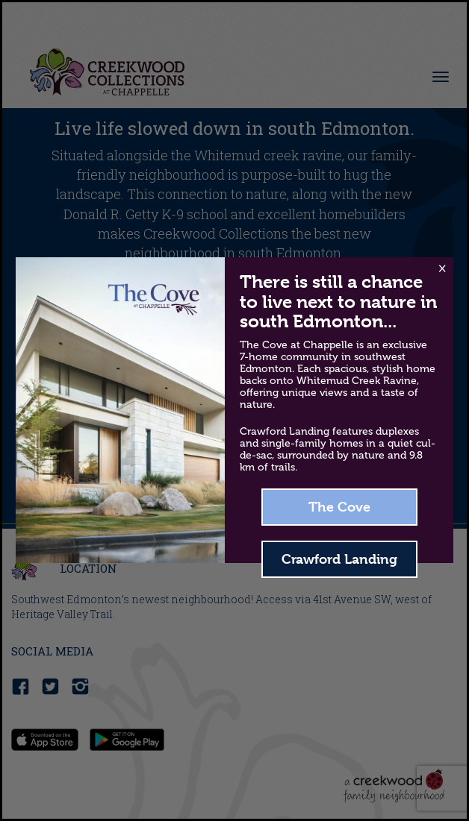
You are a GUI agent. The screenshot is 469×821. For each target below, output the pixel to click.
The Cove (339, 507)
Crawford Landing (339, 559)
